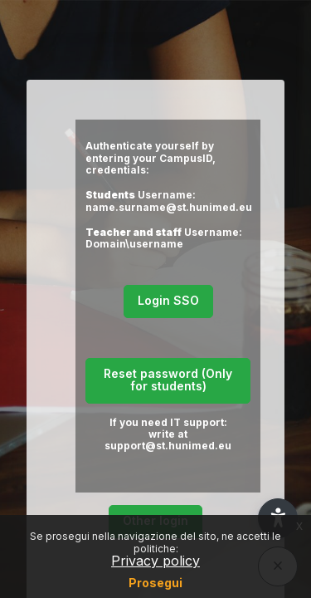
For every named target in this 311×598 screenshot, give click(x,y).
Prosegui (155, 583)
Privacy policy (155, 560)
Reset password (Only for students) (168, 379)
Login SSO (168, 300)
